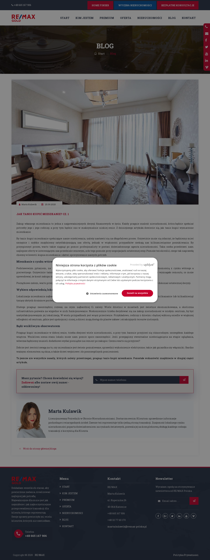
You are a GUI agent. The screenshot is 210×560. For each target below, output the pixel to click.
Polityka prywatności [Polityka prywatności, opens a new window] (75, 283)
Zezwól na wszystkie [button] (137, 293)
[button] (103, 293)
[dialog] (105, 280)
